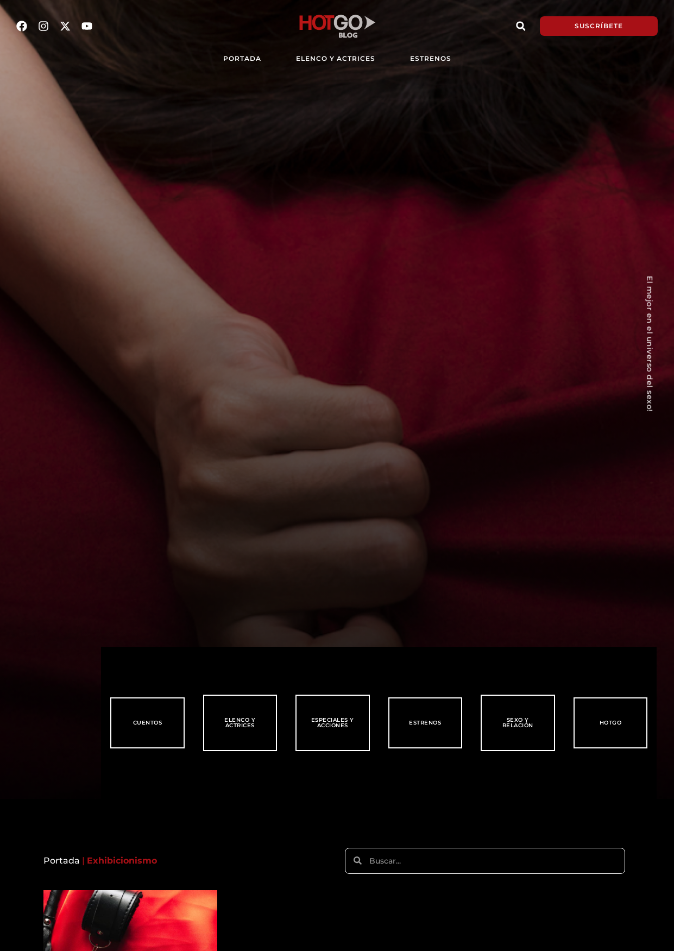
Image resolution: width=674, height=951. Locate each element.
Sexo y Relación (517, 722)
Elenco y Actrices (335, 58)
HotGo (611, 722)
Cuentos (147, 722)
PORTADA (242, 58)
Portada (61, 860)
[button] (521, 26)
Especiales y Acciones (332, 722)
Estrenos (430, 58)
